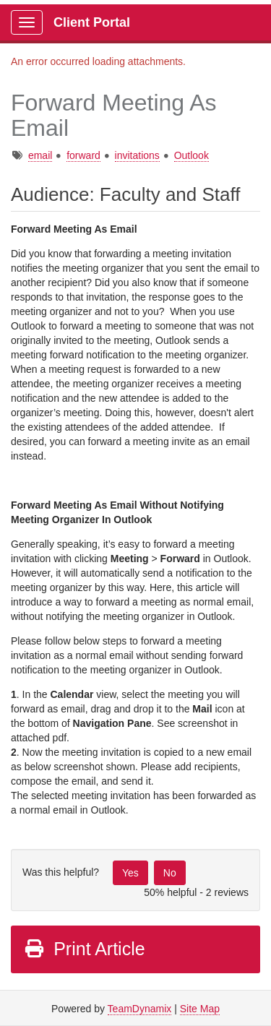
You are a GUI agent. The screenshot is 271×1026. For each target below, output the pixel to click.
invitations (137, 155)
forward (83, 155)
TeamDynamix (140, 1008)
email (40, 155)
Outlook (191, 155)
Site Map (200, 1008)
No (169, 873)
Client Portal (91, 22)
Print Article (84, 949)
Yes (130, 873)
